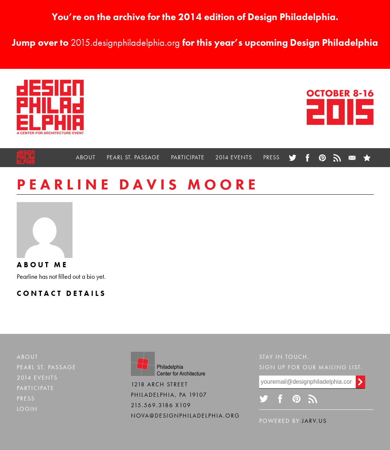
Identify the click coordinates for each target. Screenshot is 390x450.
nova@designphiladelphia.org (185, 415)
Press (271, 157)
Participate (187, 157)
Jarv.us (314, 421)
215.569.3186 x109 (161, 405)
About (86, 157)
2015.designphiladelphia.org (125, 42)
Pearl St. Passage (133, 157)
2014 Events (233, 157)
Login (27, 409)
